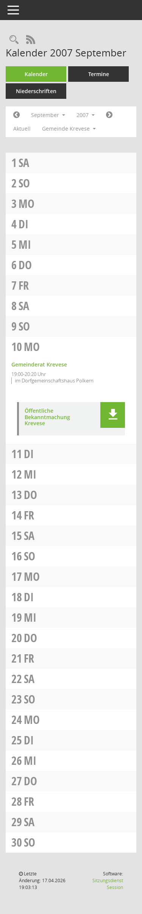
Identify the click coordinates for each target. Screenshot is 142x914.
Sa (24, 162)
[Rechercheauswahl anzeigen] (14, 40)
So (24, 183)
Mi (25, 244)
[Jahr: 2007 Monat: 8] (16, 115)
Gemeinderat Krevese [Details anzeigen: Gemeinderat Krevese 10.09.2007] (39, 364)
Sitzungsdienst (107, 884)
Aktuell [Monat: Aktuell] (22, 128)
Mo (26, 203)
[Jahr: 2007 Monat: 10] (109, 115)
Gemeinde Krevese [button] (69, 128)
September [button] (48, 115)
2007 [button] (85, 115)
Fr (24, 285)
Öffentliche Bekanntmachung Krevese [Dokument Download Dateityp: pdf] (47, 417)
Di (23, 224)
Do (25, 265)
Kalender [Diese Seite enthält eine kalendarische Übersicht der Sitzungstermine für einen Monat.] (36, 74)
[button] (112, 415)
